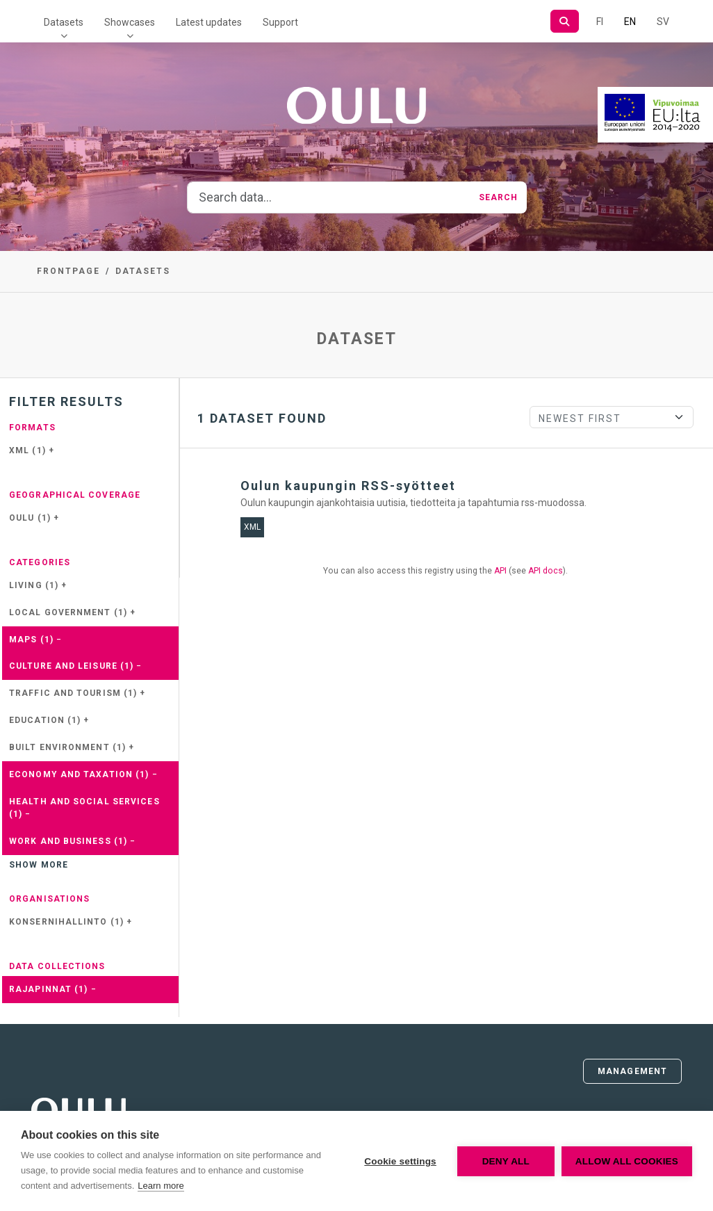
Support (280, 22)
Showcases (129, 22)
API (500, 571)
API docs (545, 571)
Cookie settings (400, 1161)
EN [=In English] (630, 21)
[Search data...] (329, 197)
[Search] (564, 21)
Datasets (63, 22)
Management (632, 1071)
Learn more (160, 1185)
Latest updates (209, 22)
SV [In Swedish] (663, 21)
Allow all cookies (626, 1161)
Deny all (506, 1161)
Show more (38, 865)
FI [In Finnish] (599, 21)
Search (498, 197)
